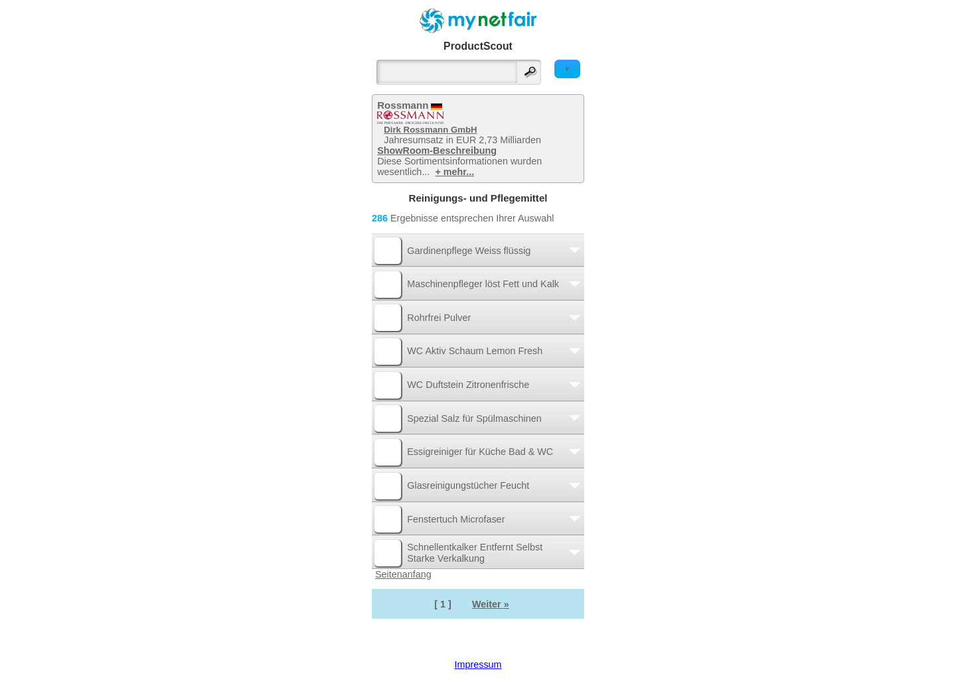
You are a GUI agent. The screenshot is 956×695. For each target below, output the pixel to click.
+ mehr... (454, 171)
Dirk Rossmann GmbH (430, 130)
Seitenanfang (403, 574)
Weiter (490, 604)
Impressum (477, 664)
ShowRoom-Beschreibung (437, 150)
